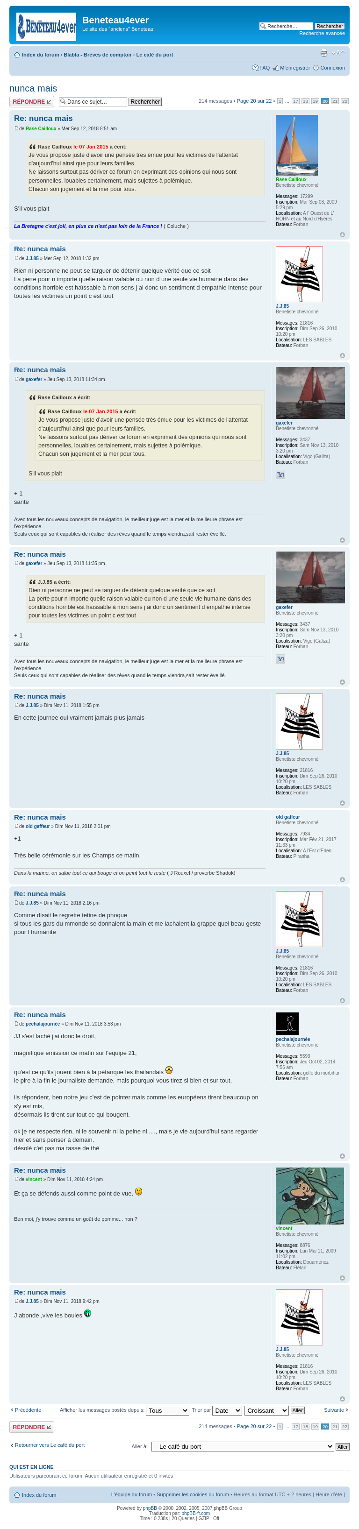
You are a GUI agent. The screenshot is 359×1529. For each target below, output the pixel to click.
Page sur (254, 101)
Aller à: (140, 1446)
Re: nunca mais (43, 118)
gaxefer (34, 379)
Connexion (332, 68)
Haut (342, 234)
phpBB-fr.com (196, 1513)
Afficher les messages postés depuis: (124, 1410)
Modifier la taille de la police (338, 53)
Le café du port (154, 54)
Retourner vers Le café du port (50, 1445)
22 (344, 101)
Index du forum (40, 54)
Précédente (28, 1410)
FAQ (264, 68)
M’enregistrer (295, 68)
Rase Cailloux (41, 128)
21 (334, 101)
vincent (34, 1179)
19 (315, 101)
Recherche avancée (322, 33)
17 (295, 101)
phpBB (150, 1508)
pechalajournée (43, 1023)
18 (305, 101)
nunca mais (33, 88)
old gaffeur (38, 826)
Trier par (217, 1410)
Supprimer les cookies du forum (193, 1494)
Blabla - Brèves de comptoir (98, 54)
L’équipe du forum (131, 1494)
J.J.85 (32, 258)
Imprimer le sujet (324, 53)
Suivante (334, 1410)
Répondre (31, 101)
